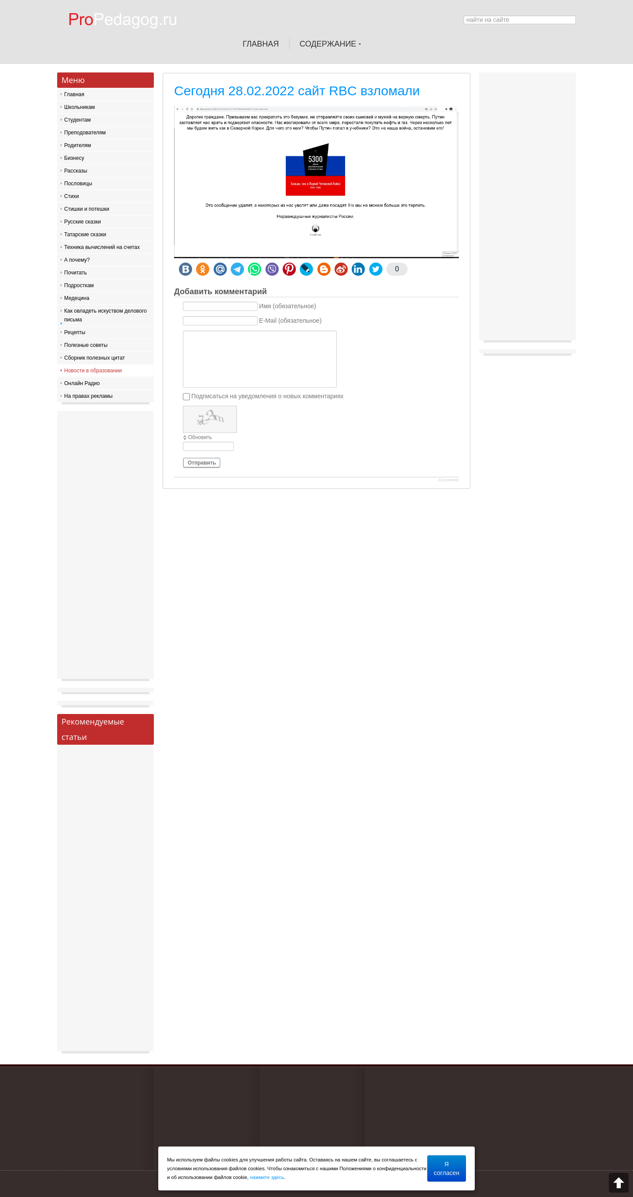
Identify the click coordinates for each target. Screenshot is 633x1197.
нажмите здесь (267, 1177)
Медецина (76, 298)
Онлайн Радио (82, 383)
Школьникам (79, 107)
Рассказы (75, 171)
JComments (448, 480)
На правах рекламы (88, 396)
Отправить (202, 463)
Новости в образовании (93, 371)
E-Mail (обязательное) (290, 320)
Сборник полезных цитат (94, 358)
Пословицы (78, 183)
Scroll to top (619, 1183)
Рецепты (74, 332)
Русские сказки (82, 222)
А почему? (77, 260)
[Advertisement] (105, 547)
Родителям (77, 145)
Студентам (77, 120)
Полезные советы (86, 345)
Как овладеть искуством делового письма (105, 315)
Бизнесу (74, 158)
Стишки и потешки (86, 209)
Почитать (75, 273)
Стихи (71, 196)
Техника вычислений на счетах (102, 247)
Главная (74, 94)
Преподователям (85, 133)
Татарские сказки (85, 234)
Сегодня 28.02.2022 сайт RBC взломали (297, 90)
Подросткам (79, 285)
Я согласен (446, 1168)
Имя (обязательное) (287, 306)
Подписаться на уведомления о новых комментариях (267, 396)
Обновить (200, 437)
